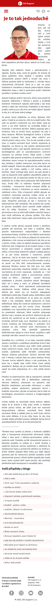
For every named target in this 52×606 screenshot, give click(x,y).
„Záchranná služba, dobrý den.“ (18, 492)
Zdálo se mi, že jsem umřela (17, 558)
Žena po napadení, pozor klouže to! (20, 536)
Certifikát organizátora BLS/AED (11, 585)
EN (48, 11)
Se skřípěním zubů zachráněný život (21, 549)
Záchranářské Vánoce (14, 514)
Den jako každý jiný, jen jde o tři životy (21, 474)
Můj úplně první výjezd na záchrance (21, 545)
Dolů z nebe (10, 478)
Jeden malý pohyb (13, 562)
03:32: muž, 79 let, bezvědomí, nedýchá (22, 483)
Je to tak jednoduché (14, 523)
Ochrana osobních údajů (11, 581)
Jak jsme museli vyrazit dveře (17, 554)
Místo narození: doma (14, 531)
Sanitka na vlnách (13, 487)
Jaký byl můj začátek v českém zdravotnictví (24, 540)
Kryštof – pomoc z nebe (15, 505)
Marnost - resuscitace (14, 518)
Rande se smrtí (11, 527)
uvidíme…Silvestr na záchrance (18, 509)
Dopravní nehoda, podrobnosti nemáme (23, 496)
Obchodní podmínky (10, 578)
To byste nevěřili (12, 501)
